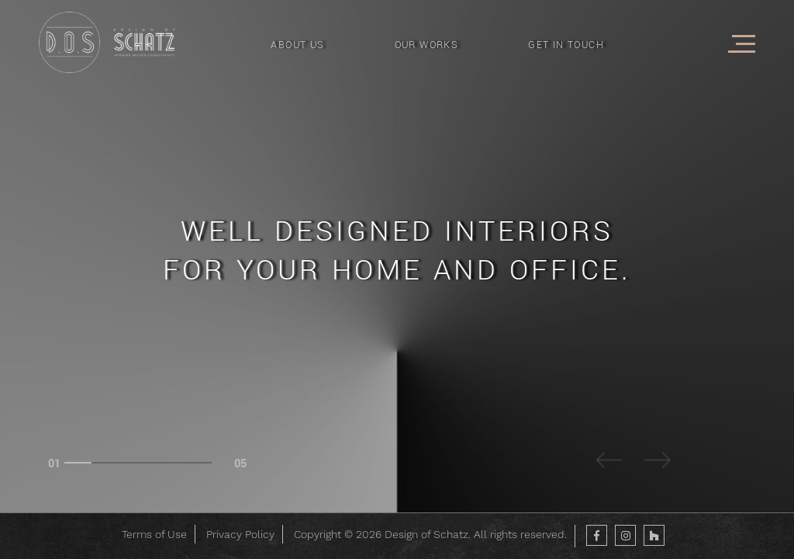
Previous (609, 462)
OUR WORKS (427, 45)
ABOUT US (297, 45)
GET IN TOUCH (566, 45)
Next (657, 462)
